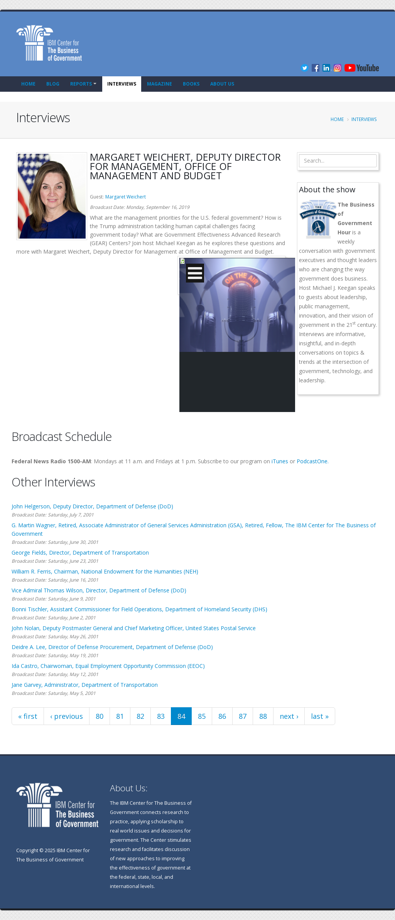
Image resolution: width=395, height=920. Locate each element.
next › (289, 716)
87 (242, 716)
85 (202, 716)
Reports (81, 84)
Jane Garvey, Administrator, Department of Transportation (85, 684)
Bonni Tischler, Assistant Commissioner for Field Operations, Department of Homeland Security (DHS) (139, 609)
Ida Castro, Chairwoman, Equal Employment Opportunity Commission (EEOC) (108, 665)
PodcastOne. (313, 461)
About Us (222, 84)
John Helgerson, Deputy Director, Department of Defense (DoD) (92, 506)
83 (161, 716)
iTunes (280, 461)
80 (99, 716)
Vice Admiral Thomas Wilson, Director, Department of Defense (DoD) (99, 590)
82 (140, 716)
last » (320, 716)
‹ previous (66, 716)
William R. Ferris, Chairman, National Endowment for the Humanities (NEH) (105, 571)
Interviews (121, 84)
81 (120, 716)
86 (222, 716)
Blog (52, 84)
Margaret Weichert (125, 196)
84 (181, 716)
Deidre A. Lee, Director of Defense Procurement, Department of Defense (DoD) (112, 647)
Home (28, 84)
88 (263, 716)
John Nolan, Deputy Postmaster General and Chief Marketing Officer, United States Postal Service (134, 628)
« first (27, 716)
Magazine (159, 84)
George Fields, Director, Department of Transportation (80, 552)
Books (191, 84)
